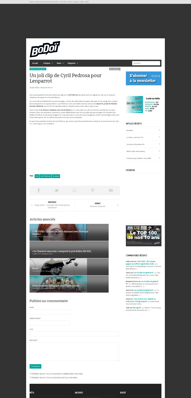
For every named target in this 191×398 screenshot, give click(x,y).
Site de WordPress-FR (38, 386)
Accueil (35, 68)
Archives (78, 376)
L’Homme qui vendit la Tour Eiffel (139, 164)
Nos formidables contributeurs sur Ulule (136, 385)
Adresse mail (35, 292)
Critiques (46, 69)
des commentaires (38, 383)
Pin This (93, 196)
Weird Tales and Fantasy (136, 157)
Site (31, 303)
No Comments (114, 74)
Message (34, 314)
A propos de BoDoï (128, 376)
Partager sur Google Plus (75, 196)
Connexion (34, 378)
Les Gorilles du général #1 (144, 278)
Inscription (34, 376)
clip (37, 182)
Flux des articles (37, 381)
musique (56, 182)
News (59, 69)
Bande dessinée (35, 74)
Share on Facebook (39, 196)
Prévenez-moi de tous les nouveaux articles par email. (55, 355)
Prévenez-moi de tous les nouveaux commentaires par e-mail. (57, 351)
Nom (32, 281)
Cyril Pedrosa (45, 182)
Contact (124, 380)
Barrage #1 (137, 313)
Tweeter (57, 196)
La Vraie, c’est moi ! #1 (135, 143)
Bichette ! (130, 136)
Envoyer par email (111, 196)
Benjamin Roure (47, 93)
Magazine (71, 69)
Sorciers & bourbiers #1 (136, 150)
